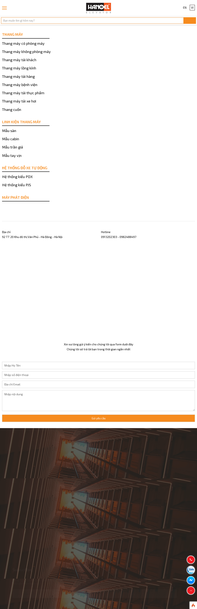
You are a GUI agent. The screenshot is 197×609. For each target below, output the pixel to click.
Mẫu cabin (10, 139)
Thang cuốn (11, 109)
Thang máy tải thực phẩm (23, 93)
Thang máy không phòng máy (26, 51)
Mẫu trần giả (12, 147)
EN (185, 7)
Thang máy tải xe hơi (19, 101)
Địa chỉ (6, 232)
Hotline (106, 232)
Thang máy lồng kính (19, 68)
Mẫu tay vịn (12, 155)
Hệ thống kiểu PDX (17, 176)
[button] (191, 590)
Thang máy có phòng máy (23, 43)
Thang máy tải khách (19, 59)
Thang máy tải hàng (18, 76)
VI (192, 7)
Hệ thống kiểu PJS (16, 185)
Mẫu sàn (9, 130)
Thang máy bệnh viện (19, 84)
